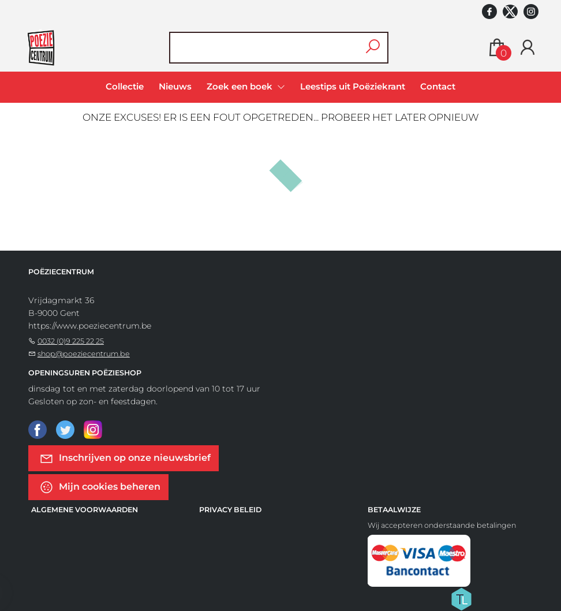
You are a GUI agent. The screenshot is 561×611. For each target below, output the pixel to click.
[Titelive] (461, 598)
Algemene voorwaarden (84, 509)
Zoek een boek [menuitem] (241, 86)
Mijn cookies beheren (99, 487)
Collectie (125, 86)
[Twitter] (65, 429)
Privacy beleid (230, 509)
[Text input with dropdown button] (271, 48)
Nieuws (175, 86)
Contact (437, 86)
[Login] (527, 47)
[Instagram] (93, 429)
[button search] (373, 48)
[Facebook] (37, 429)
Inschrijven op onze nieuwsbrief (125, 458)
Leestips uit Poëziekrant (352, 86)
